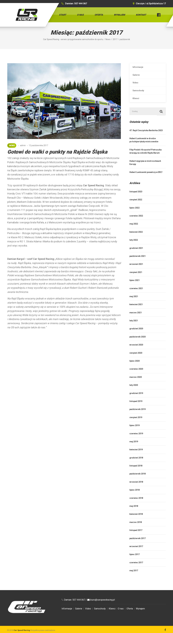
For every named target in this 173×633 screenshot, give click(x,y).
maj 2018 (133, 512)
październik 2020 (137, 342)
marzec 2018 (135, 528)
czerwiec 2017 (136, 568)
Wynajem (119, 14)
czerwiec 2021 (136, 294)
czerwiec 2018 (136, 504)
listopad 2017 (135, 536)
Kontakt (141, 14)
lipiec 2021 (134, 286)
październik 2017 (137, 544)
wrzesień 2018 (136, 487)
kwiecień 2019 (136, 455)
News (12, 145)
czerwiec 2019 (136, 439)
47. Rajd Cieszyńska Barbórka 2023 (146, 136)
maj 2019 (133, 447)
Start (62, 14)
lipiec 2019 (134, 431)
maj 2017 (133, 576)
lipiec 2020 (134, 366)
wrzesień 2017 (136, 552)
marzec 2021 (135, 318)
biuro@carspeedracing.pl (102, 605)
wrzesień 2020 (136, 350)
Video (136, 85)
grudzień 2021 (136, 254)
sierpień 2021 (135, 278)
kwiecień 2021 (136, 310)
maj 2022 (133, 229)
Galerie (137, 76)
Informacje (139, 67)
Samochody (139, 94)
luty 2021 (133, 326)
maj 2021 (133, 302)
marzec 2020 (135, 383)
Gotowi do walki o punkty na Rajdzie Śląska (57, 152)
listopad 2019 (135, 407)
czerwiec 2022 (136, 221)
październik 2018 (137, 479)
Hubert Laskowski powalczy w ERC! (145, 178)
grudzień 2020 (136, 334)
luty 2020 (133, 391)
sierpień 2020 (135, 358)
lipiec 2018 (134, 496)
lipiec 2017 (134, 560)
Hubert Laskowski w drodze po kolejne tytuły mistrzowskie (143, 146)
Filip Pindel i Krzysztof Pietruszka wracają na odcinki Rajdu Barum (145, 157)
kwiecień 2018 (136, 520)
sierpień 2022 (135, 205)
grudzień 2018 (136, 463)
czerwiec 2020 (136, 375)
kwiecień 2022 (136, 237)
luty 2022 (133, 246)
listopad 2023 (135, 197)
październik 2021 (137, 262)
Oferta (99, 14)
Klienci (136, 102)
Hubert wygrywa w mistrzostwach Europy (145, 168)
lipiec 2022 (134, 213)
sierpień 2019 (135, 423)
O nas (80, 14)
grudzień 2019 (136, 399)
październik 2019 (137, 415)
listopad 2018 (135, 471)
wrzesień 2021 (136, 270)
